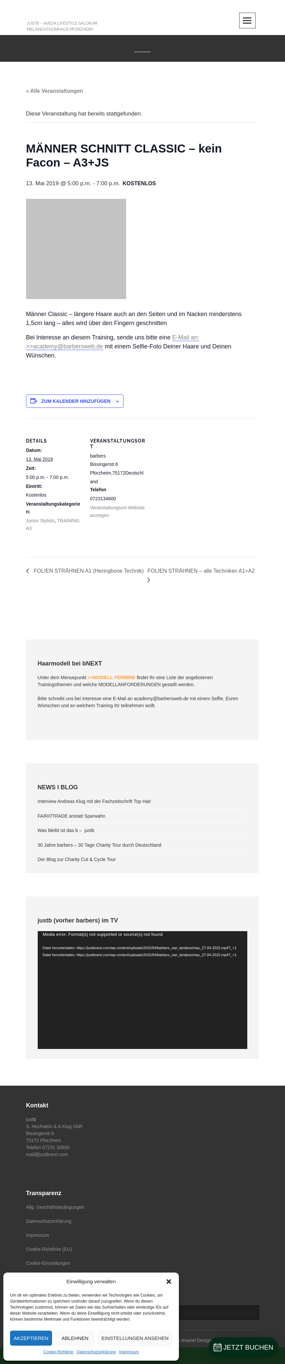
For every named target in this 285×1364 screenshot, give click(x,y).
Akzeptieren (31, 1338)
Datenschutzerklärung (96, 1352)
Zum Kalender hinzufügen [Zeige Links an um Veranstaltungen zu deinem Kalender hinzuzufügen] (76, 401)
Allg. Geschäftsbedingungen (55, 1207)
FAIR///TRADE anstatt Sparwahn (71, 816)
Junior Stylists (40, 520)
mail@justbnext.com (47, 1154)
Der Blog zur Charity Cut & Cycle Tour (77, 859)
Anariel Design (196, 1340)
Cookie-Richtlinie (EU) (49, 1249)
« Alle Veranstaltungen (54, 91)
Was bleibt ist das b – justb (66, 830)
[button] (169, 1281)
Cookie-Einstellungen (48, 1263)
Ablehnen (74, 1338)
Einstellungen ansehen (135, 1338)
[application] (143, 990)
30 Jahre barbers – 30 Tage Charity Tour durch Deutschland (100, 845)
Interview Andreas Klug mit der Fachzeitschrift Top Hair (94, 801)
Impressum (129, 1352)
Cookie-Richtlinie (58, 1352)
